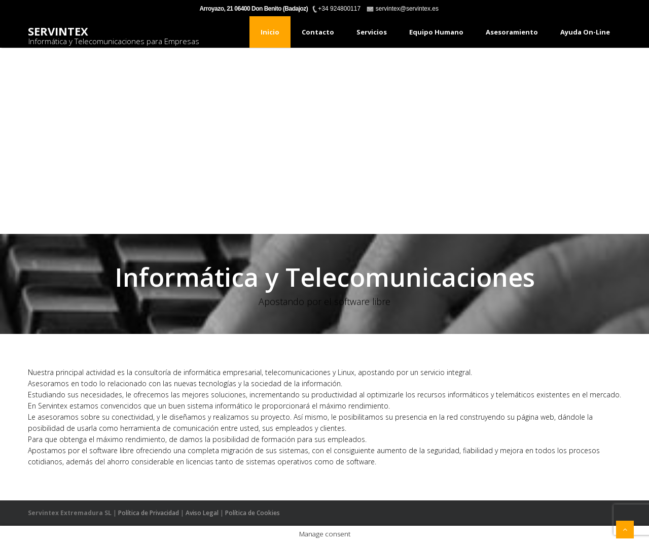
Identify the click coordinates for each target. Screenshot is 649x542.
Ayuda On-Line (585, 32)
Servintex (58, 31)
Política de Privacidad (148, 513)
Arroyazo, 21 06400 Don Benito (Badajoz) (253, 8)
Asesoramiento (512, 32)
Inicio (270, 32)
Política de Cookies (252, 513)
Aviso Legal (202, 513)
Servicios (371, 32)
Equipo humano (436, 32)
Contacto (318, 32)
